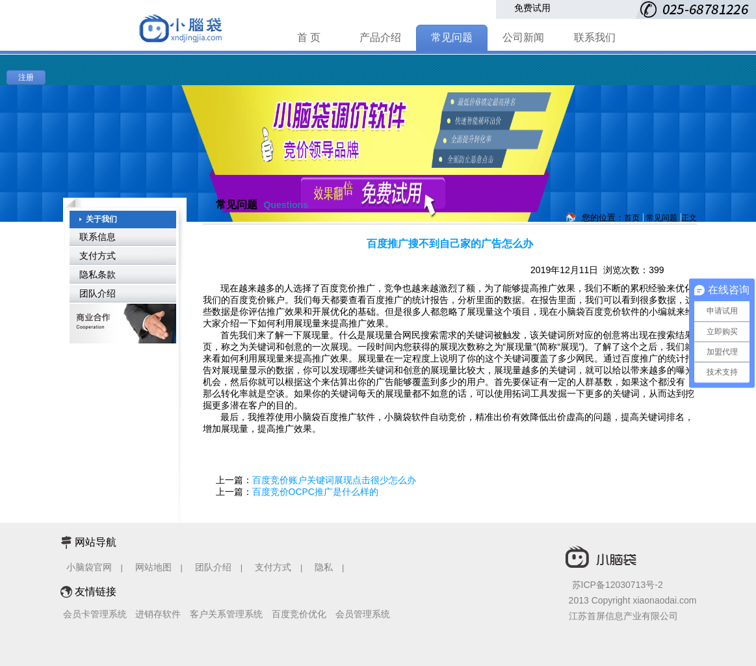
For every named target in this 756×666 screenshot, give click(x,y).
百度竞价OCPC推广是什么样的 (315, 491)
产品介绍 (380, 37)
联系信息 (97, 237)
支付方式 (97, 255)
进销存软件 (158, 614)
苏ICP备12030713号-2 (617, 584)
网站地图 (153, 567)
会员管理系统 (362, 614)
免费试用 (532, 8)
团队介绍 (97, 293)
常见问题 (452, 37)
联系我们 (595, 37)
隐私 (325, 567)
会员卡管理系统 (95, 614)
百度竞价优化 (299, 614)
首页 (632, 217)
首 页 (308, 37)
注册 (26, 77)
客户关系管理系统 (226, 614)
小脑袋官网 (89, 567)
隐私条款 (97, 274)
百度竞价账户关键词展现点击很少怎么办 (334, 480)
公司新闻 (523, 37)
